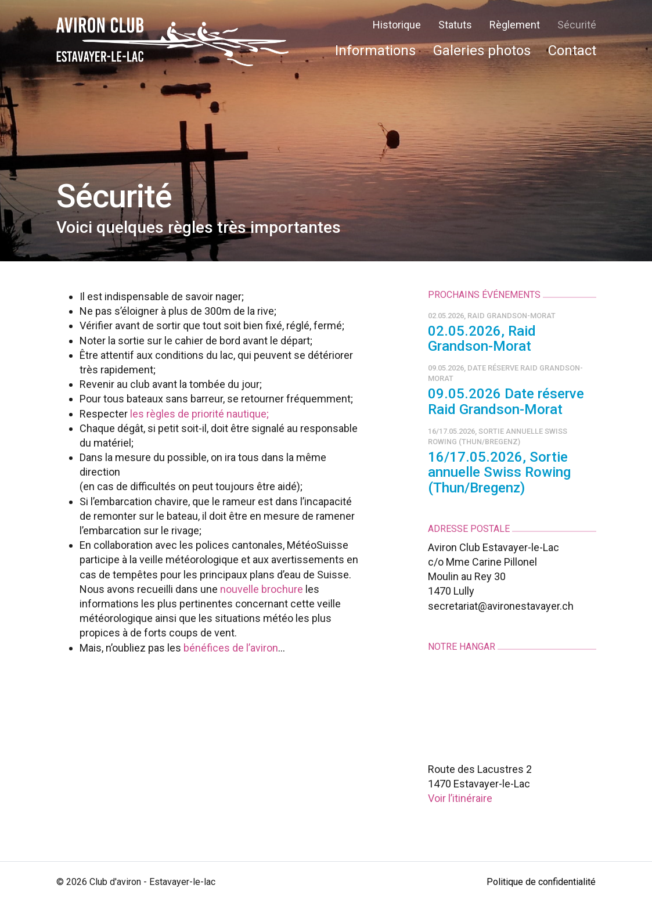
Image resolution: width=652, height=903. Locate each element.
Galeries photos (482, 50)
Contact (572, 50)
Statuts (455, 25)
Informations (375, 50)
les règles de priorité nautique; (199, 414)
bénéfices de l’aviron (230, 648)
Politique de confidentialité (541, 881)
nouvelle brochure (261, 589)
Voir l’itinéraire (460, 798)
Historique (397, 25)
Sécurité (576, 25)
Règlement (514, 25)
